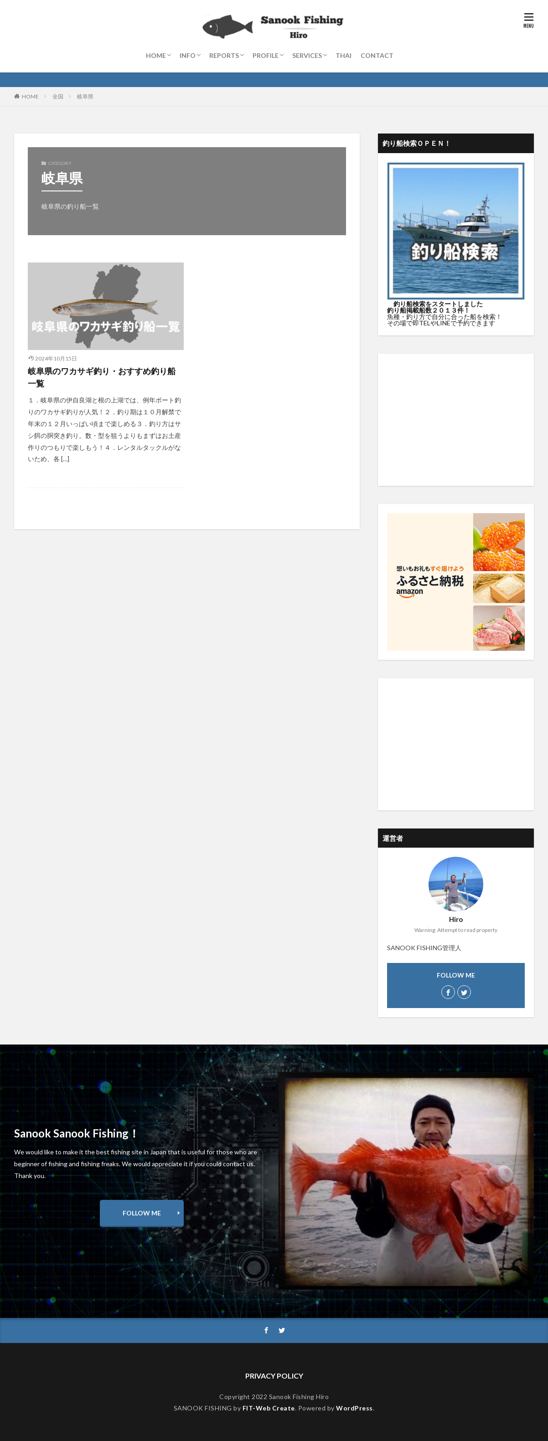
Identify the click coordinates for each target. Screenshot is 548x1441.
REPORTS (224, 55)
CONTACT (377, 55)
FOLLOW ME (142, 1213)
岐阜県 (85, 96)
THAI (344, 55)
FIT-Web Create (269, 1408)
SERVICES (307, 55)
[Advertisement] (456, 420)
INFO (188, 55)
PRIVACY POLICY (274, 1375)
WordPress (354, 1408)
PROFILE (266, 55)
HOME (156, 55)
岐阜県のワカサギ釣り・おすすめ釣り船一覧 (102, 377)
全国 (57, 96)
